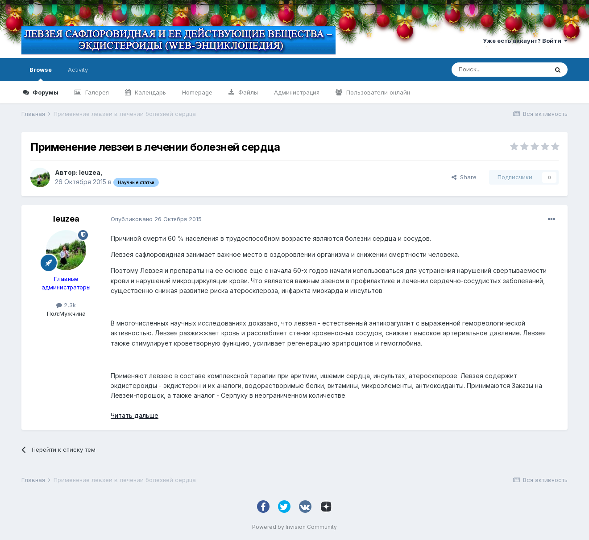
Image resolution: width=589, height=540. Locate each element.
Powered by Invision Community (294, 527)
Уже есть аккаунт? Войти (525, 40)
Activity (78, 69)
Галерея (96, 92)
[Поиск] (500, 69)
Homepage (197, 92)
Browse (40, 73)
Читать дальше (134, 415)
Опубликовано (156, 219)
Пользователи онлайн (377, 92)
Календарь (149, 92)
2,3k (66, 305)
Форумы (44, 92)
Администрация (296, 92)
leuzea (89, 172)
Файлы (247, 92)
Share (464, 177)
